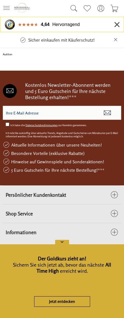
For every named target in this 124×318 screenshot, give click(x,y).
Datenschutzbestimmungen (41, 125)
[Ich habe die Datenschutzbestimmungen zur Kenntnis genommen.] (7, 124)
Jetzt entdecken (62, 301)
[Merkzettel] (87, 8)
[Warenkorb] (114, 8)
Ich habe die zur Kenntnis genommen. (48, 125)
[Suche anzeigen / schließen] (72, 8)
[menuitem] (8, 8)
